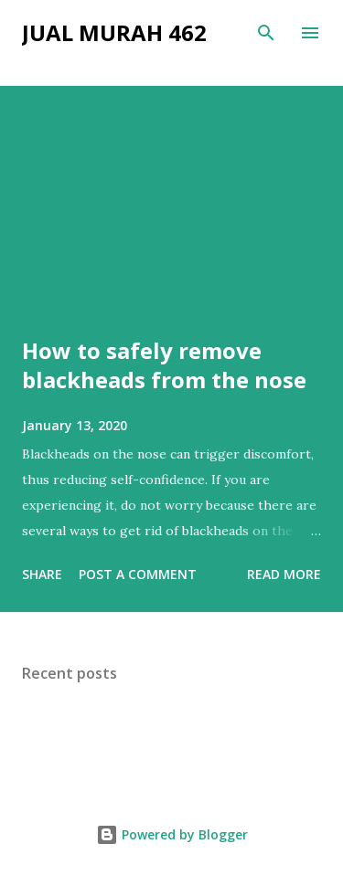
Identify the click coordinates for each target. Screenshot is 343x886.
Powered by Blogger (172, 834)
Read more (284, 574)
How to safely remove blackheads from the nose (164, 365)
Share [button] (42, 574)
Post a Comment (138, 574)
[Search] (266, 33)
